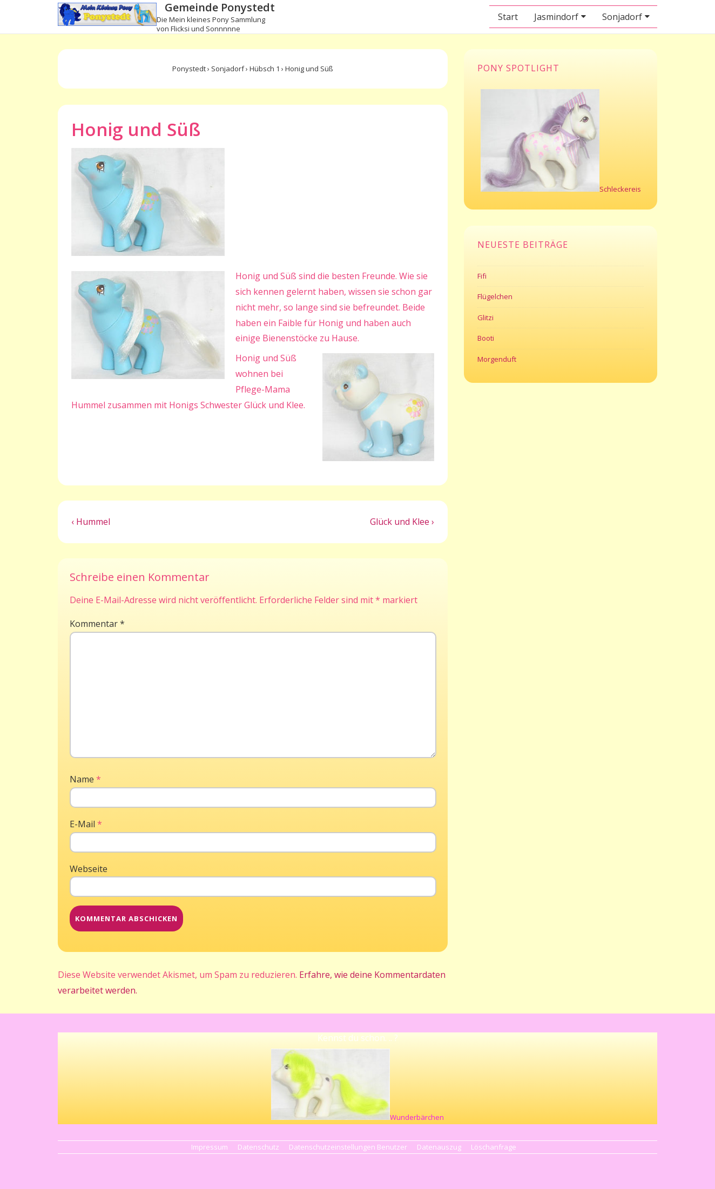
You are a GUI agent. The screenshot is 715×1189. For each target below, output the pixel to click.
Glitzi (485, 317)
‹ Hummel (90, 522)
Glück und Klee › (402, 522)
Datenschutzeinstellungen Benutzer (348, 1147)
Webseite (88, 869)
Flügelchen (494, 296)
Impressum (209, 1147)
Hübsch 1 (264, 68)
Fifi (482, 276)
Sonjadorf (622, 17)
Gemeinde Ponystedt (220, 7)
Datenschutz (258, 1147)
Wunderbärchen (417, 1117)
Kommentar (97, 624)
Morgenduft (496, 359)
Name (82, 779)
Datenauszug (439, 1147)
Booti (485, 338)
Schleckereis (620, 189)
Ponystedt (189, 68)
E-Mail (82, 824)
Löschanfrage (493, 1147)
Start (508, 17)
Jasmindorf (556, 17)
